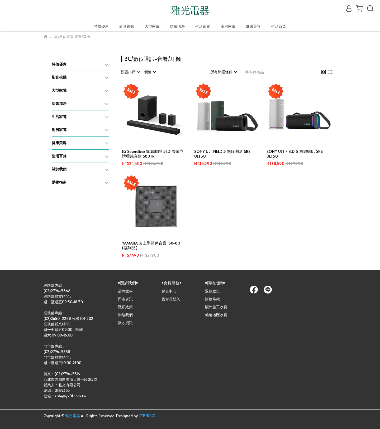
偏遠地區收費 (216, 314)
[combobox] (130, 72)
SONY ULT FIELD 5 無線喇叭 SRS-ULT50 (296, 153)
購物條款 (212, 298)
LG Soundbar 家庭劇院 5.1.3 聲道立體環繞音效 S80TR (153, 153)
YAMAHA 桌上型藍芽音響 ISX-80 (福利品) (151, 245)
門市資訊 (125, 298)
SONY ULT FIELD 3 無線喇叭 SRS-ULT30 (223, 153)
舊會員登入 (171, 298)
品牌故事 (125, 291)
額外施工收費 (216, 306)
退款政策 (212, 291)
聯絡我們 (125, 314)
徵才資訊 (125, 322)
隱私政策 (125, 306)
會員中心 (169, 291)
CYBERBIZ (147, 415)
